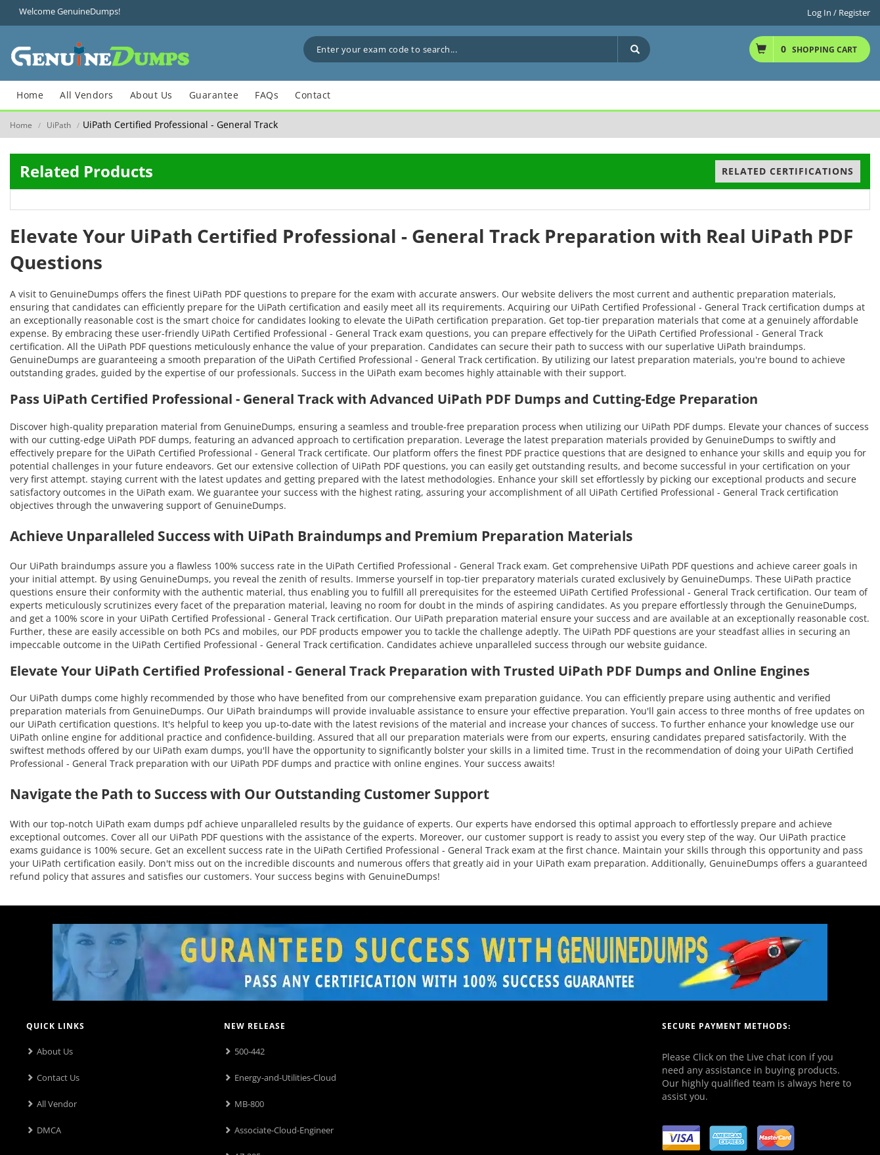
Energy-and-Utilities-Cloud (285, 1077)
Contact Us (58, 1077)
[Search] (633, 49)
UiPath (59, 125)
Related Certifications (788, 171)
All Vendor (57, 1104)
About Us (55, 1051)
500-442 (249, 1051)
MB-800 (249, 1104)
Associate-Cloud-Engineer (284, 1130)
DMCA (49, 1130)
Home (21, 125)
